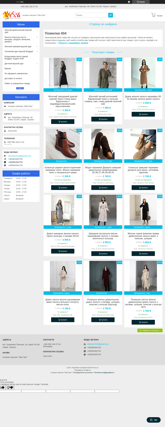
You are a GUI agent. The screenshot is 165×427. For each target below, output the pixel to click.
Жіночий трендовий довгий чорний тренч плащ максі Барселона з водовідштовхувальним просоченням (62, 101)
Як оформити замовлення (16, 73)
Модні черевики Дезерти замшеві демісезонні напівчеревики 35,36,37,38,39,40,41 (103, 170)
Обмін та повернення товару (17, 83)
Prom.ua (95, 368)
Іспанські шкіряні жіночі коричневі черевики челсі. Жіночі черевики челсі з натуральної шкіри (63, 170)
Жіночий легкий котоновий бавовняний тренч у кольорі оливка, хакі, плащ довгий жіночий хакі (103, 100)
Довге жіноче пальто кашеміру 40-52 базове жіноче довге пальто (143, 97)
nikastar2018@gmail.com (19, 156)
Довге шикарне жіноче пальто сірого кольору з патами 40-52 (63, 234)
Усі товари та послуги (148, 330)
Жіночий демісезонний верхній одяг (18, 31)
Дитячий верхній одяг (14, 63)
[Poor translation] (10, 387)
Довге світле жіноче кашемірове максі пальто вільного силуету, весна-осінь (62, 302)
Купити (64, 122)
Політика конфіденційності (104, 373)
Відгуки (8, 68)
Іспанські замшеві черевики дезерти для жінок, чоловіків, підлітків (143, 170)
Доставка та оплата (13, 78)
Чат (153, 420)
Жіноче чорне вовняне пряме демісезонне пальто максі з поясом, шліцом (143, 236)
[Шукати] (110, 15)
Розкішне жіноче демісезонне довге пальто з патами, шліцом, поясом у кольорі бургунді (103, 302)
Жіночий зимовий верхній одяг (18, 46)
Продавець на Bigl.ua (82, 370)
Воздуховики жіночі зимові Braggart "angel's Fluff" (16, 57)
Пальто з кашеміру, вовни (73, 43)
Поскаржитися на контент (83, 373)
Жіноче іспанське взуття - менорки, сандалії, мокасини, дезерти (18, 39)
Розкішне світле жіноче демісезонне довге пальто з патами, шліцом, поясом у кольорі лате (143, 303)
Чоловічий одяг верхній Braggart (19, 51)
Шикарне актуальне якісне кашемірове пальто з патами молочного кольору (103, 236)
